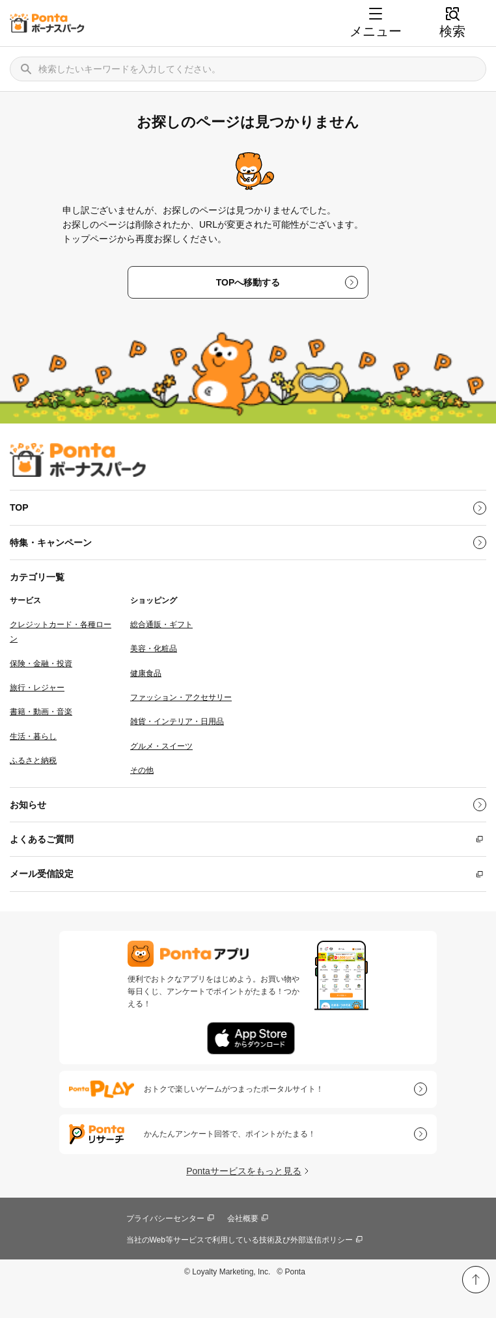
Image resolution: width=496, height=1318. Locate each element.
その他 (142, 770)
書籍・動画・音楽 (41, 711)
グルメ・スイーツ (161, 746)
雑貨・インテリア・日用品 (177, 721)
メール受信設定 (42, 873)
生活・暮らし (33, 736)
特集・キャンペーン (51, 542)
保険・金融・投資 (41, 663)
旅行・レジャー (37, 687)
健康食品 (145, 673)
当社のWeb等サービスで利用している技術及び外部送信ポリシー (239, 1239)
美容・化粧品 (153, 648)
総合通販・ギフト (161, 624)
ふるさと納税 (33, 760)
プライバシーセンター (165, 1218)
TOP (19, 507)
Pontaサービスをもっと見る (243, 1171)
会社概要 (242, 1218)
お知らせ (28, 805)
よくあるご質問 (42, 839)
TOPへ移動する (248, 282)
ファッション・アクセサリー (181, 697)
